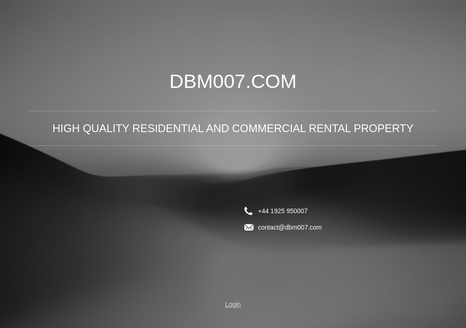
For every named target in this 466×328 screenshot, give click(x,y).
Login (233, 304)
